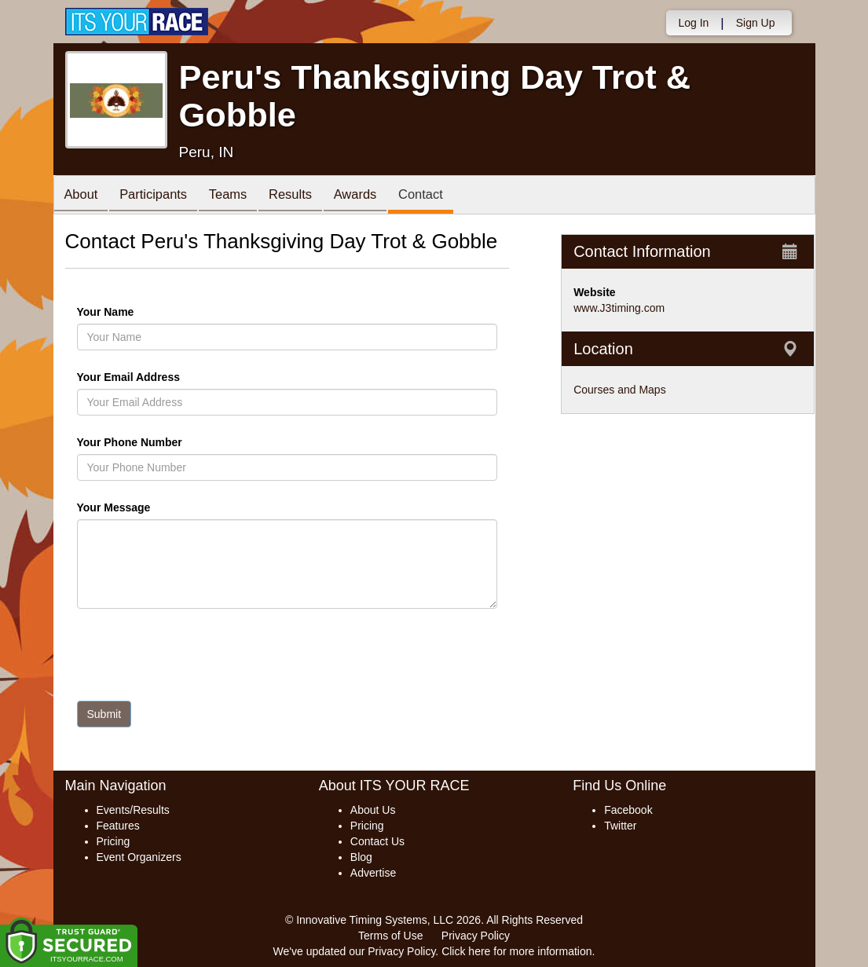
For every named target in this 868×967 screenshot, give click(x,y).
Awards (374, 196)
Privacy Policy (475, 935)
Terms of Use (390, 935)
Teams (238, 196)
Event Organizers (139, 857)
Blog (361, 857)
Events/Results (133, 810)
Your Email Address (189, 377)
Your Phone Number (129, 442)
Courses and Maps (619, 389)
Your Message (140, 507)
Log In (693, 22)
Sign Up (755, 22)
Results (305, 196)
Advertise (373, 872)
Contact (444, 196)
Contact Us (377, 841)
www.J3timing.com (619, 308)
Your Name (132, 312)
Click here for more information (516, 951)
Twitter (620, 825)
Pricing (113, 841)
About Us (373, 810)
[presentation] (196, 658)
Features (118, 825)
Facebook (628, 810)
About (83, 196)
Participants (159, 196)
